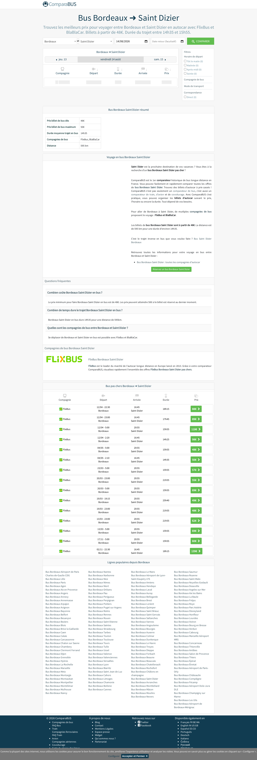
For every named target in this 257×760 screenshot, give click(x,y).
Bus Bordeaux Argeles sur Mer (189, 589)
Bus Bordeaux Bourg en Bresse (190, 625)
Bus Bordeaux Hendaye (143, 586)
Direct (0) (191, 97)
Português (186, 731)
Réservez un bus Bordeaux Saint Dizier (171, 269)
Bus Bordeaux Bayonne (58, 611)
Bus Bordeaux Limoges (100, 678)
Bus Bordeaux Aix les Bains (188, 593)
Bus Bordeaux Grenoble (58, 657)
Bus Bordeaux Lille (55, 579)
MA (198, 722)
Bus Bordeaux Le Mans (143, 571)
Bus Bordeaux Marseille (58, 668)
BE (194, 722)
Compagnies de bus (62, 722)
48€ (196, 449)
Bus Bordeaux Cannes (99, 689)
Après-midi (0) (194, 69)
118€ (196, 429)
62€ (196, 520)
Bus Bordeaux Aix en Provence (61, 589)
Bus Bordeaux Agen (56, 586)
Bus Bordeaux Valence (100, 653)
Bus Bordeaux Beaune (142, 657)
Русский (185, 744)
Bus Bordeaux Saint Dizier (144, 678)
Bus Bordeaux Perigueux (101, 596)
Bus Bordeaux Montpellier (59, 682)
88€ (196, 409)
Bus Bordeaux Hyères (57, 661)
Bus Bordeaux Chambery (59, 646)
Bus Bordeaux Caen (56, 632)
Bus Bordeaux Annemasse (59, 600)
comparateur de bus (184, 190)
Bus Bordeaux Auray (142, 593)
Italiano (185, 738)
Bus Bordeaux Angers (57, 593)
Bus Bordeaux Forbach (143, 653)
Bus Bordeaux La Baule (186, 596)
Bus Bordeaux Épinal (185, 661)
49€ (196, 500)
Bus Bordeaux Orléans (100, 589)
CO (194, 728)
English (184, 725)
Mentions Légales (104, 728)
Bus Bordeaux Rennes (99, 614)
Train (54, 728)
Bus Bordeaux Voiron (185, 621)
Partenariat (101, 741)
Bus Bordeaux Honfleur (186, 614)
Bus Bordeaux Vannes (142, 621)
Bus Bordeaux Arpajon (57, 603)
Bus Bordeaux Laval (141, 589)
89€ (196, 419)
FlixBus (92, 366)
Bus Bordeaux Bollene (100, 685)
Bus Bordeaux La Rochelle (59, 664)
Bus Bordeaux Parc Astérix (187, 607)
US (193, 725)
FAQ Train (57, 735)
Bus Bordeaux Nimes (99, 582)
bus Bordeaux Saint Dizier (149, 187)
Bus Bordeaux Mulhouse (58, 689)
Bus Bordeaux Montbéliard (145, 685)
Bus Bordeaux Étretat (185, 664)
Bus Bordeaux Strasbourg (101, 628)
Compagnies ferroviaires (65, 731)
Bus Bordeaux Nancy (56, 693)
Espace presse (102, 731)
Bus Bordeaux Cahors (99, 675)
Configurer (114, 756)
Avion (55, 738)
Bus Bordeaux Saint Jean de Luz (105, 671)
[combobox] (60, 41)
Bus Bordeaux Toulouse (101, 639)
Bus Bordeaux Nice (98, 579)
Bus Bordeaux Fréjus (185, 600)
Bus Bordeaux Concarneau (188, 643)
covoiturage (178, 194)
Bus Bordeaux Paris (56, 582)
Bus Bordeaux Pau (97, 593)
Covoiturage (58, 744)
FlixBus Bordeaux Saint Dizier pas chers (171, 369)
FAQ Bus (56, 725)
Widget (98, 735)
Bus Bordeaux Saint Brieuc (145, 611)
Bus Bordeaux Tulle (98, 646)
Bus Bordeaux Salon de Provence (191, 653)
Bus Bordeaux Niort (98, 586)
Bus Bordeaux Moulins (143, 693)
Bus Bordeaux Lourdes (186, 618)
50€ (196, 459)
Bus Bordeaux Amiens (142, 582)
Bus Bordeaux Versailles (101, 661)
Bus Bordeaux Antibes (185, 650)
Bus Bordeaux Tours (99, 643)
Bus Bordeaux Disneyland (187, 611)
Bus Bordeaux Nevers (142, 696)
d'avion (160, 194)
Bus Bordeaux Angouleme (145, 625)
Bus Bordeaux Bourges (143, 628)
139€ (196, 551)
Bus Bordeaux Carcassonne (60, 639)
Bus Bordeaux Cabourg (186, 632)
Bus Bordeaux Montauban (59, 678)
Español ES (187, 728)
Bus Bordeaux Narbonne (101, 575)
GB (196, 725)
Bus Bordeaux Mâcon (142, 689)
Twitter (144, 722)
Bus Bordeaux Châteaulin (187, 675)
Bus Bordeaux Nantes (99, 571)
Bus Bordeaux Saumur (186, 571)
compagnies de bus (200, 211)
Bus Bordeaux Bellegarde (144, 596)
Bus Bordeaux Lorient (142, 603)
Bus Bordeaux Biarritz (99, 668)
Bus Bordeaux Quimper (143, 607)
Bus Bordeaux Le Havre (143, 643)
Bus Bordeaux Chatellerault (145, 664)
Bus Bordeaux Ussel (98, 650)
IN (190, 725)
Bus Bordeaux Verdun (185, 628)
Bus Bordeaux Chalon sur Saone (62, 643)
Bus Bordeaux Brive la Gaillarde (62, 628)
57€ (196, 470)
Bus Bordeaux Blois (56, 625)
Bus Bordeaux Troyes (142, 646)
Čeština (185, 741)
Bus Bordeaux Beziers (57, 621)
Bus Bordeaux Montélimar (59, 685)
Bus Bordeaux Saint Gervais (145, 614)
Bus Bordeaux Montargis (58, 675)
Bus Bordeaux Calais (56, 636)
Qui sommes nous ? (105, 738)
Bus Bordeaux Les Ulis (185, 700)
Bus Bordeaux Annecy (57, 596)
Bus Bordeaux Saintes (99, 625)
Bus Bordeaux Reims (99, 611)
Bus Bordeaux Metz (56, 671)
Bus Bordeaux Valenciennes (102, 657)
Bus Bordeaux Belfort (57, 614)
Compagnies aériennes (64, 741)
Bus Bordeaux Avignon (57, 607)
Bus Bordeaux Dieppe (142, 650)
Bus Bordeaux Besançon (58, 618)
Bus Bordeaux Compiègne (187, 678)
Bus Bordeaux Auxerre (143, 632)
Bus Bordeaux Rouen (99, 618)
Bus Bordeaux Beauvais (143, 661)
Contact (99, 725)
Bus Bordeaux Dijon (56, 653)
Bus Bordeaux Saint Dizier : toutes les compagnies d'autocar (168, 262)
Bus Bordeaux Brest (141, 600)
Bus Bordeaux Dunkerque (144, 639)
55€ (196, 480)
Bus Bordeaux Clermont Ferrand (63, 650)
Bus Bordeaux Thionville (187, 646)
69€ (196, 490)
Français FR (187, 722)
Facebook (145, 725)
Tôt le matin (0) (195, 61)
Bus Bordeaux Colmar (142, 636)
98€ (196, 439)
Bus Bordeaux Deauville (186, 586)
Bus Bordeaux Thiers (185, 657)
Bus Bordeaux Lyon (98, 664)
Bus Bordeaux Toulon (99, 636)
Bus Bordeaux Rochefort (144, 668)
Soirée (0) (192, 73)
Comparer (201, 41)
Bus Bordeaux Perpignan (101, 600)
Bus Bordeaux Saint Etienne (102, 621)
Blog (97, 722)
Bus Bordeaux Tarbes (99, 632)
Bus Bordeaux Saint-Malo (187, 579)
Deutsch (185, 735)
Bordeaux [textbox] (50, 41)
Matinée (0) (192, 65)
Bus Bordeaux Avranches (144, 682)
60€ (196, 541)
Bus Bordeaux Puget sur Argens (105, 607)
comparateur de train (143, 194)
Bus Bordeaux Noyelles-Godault (191, 582)
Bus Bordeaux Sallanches (144, 618)
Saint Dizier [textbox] (87, 41)
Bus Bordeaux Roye (184, 603)
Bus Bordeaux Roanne (185, 575)
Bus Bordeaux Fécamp (186, 682)
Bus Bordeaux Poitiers (100, 603)
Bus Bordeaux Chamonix (101, 682)
